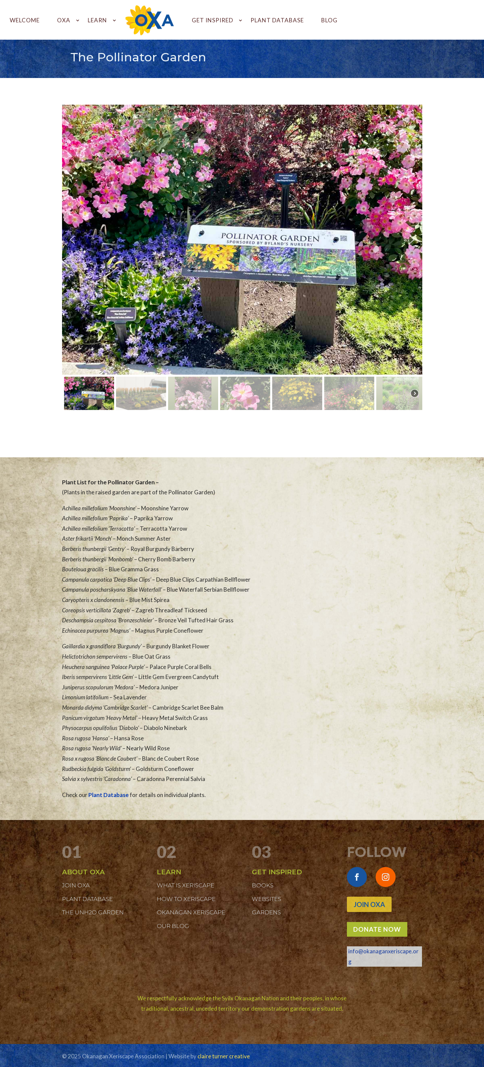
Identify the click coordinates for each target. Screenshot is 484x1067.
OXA (63, 20)
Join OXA (369, 904)
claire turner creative (223, 1056)
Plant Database (108, 794)
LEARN (97, 20)
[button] (72, 239)
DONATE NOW (377, 929)
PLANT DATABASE (277, 20)
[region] (242, 258)
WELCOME (25, 20)
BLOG (329, 20)
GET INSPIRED (212, 20)
